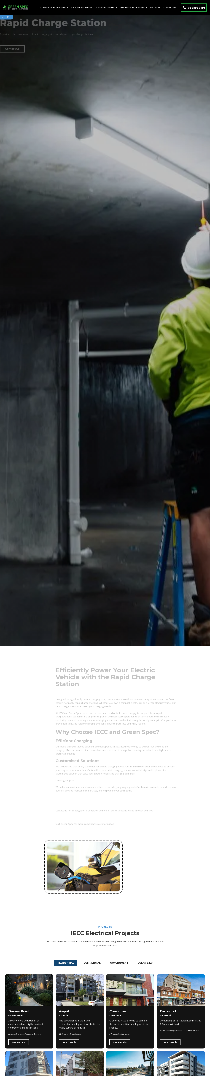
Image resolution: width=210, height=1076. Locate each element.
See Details (18, 1042)
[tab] (65, 963)
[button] (55, 7)
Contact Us (170, 7)
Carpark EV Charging (82, 7)
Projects (155, 7)
